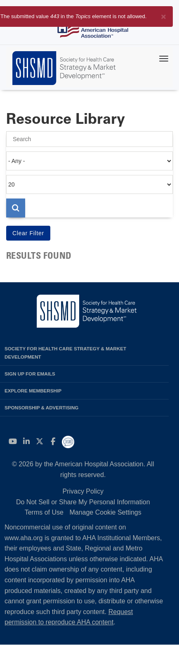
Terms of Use (44, 512)
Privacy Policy (83, 491)
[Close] (163, 15)
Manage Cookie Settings (105, 512)
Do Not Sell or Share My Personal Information (83, 502)
